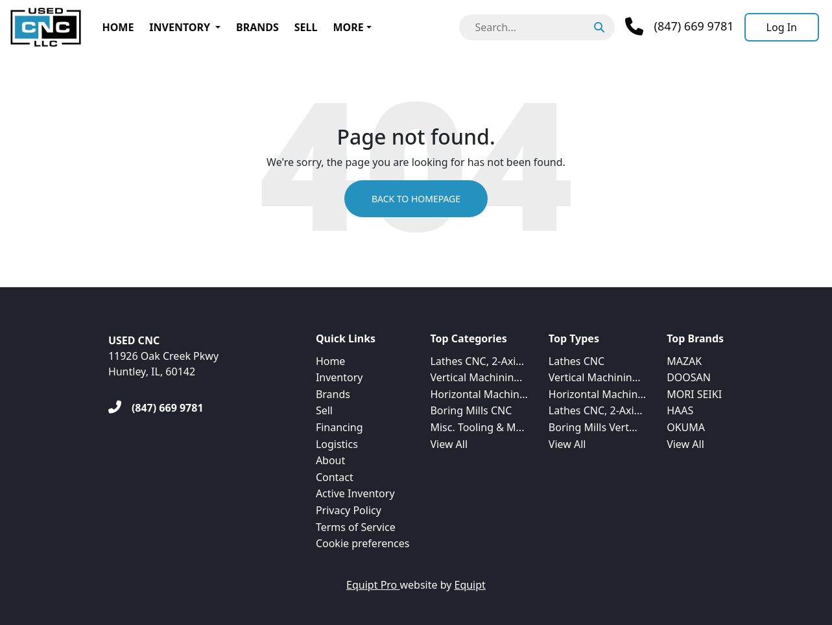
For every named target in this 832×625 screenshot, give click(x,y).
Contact (334, 477)
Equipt (470, 585)
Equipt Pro (372, 585)
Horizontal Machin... (478, 394)
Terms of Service (356, 527)
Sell (306, 27)
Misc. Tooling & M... (477, 427)
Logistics (337, 444)
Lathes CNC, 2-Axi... (477, 361)
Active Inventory (355, 493)
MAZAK (684, 361)
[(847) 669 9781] (156, 408)
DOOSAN (689, 377)
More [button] (348, 27)
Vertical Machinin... (476, 377)
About (330, 460)
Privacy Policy (348, 510)
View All (449, 444)
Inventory (179, 27)
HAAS (680, 410)
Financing (339, 427)
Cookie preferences (363, 543)
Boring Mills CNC (471, 410)
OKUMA (686, 427)
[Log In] (781, 27)
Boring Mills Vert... (593, 427)
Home (118, 27)
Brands (257, 27)
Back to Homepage (416, 199)
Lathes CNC (576, 361)
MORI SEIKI (694, 394)
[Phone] (679, 27)
